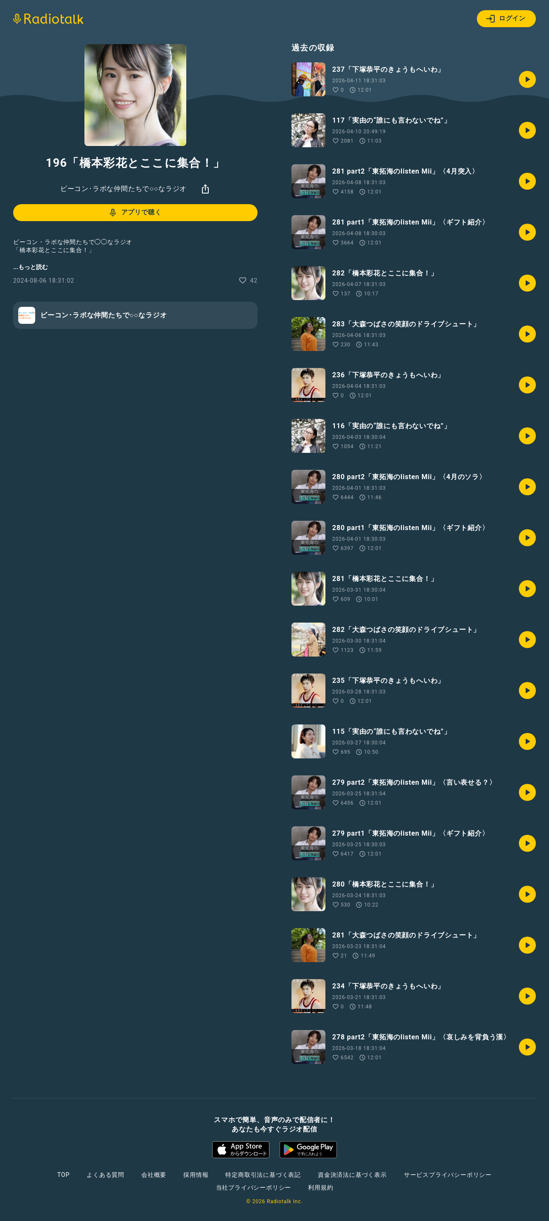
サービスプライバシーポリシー (448, 1174)
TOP (63, 1174)
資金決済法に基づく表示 (352, 1174)
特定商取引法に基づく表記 (263, 1174)
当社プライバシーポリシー (253, 1187)
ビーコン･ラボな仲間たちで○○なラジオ (123, 189)
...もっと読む (30, 267)
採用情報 (195, 1174)
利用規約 (320, 1187)
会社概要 (153, 1174)
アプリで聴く (135, 213)
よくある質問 (105, 1174)
